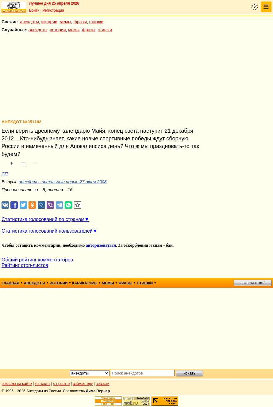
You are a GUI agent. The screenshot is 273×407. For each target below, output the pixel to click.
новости (102, 384)
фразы (80, 21)
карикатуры (85, 283)
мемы (65, 21)
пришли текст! (252, 283)
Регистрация (53, 10)
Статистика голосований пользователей (47, 231)
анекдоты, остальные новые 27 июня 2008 (63, 181)
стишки (96, 21)
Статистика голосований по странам (43, 219)
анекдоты (29, 21)
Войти (34, 10)
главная (10, 283)
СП (5, 173)
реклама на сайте (17, 384)
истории (49, 21)
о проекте (61, 384)
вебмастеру (83, 384)
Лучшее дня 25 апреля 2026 (54, 3)
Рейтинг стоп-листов (25, 265)
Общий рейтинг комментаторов (37, 259)
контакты (42, 384)
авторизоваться (101, 245)
